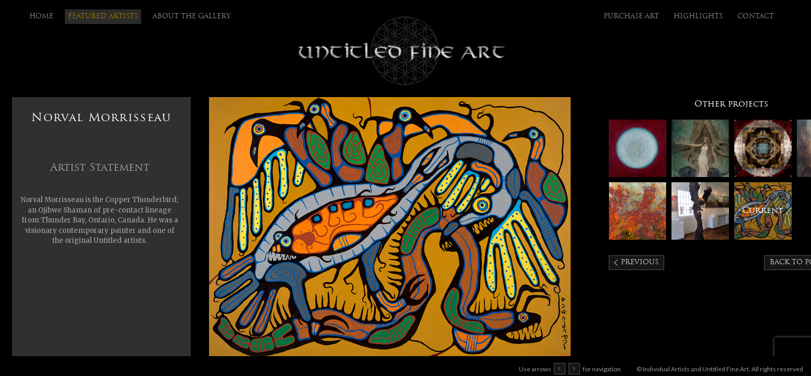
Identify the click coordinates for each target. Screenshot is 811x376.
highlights (698, 16)
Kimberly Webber (700, 148)
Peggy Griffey (637, 211)
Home (41, 16)
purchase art (631, 16)
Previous (639, 262)
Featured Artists (103, 16)
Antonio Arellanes (763, 148)
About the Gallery (192, 16)
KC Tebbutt (637, 148)
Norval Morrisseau (763, 211)
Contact (755, 16)
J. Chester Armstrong (700, 211)
